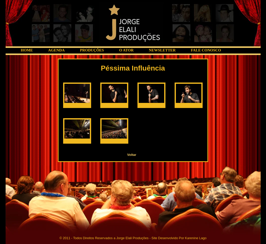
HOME (27, 50)
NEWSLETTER (162, 50)
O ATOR (126, 50)
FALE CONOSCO (206, 50)
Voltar (131, 155)
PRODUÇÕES (92, 50)
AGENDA (56, 50)
